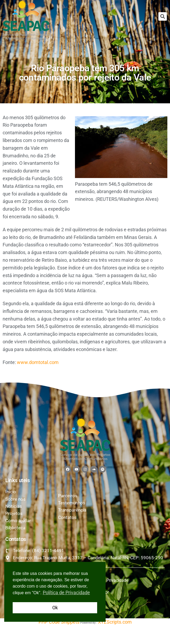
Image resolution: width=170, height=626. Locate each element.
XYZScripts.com (115, 622)
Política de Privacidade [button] (66, 592)
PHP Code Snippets (59, 622)
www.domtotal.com (38, 362)
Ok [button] (55, 607)
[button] (162, 16)
